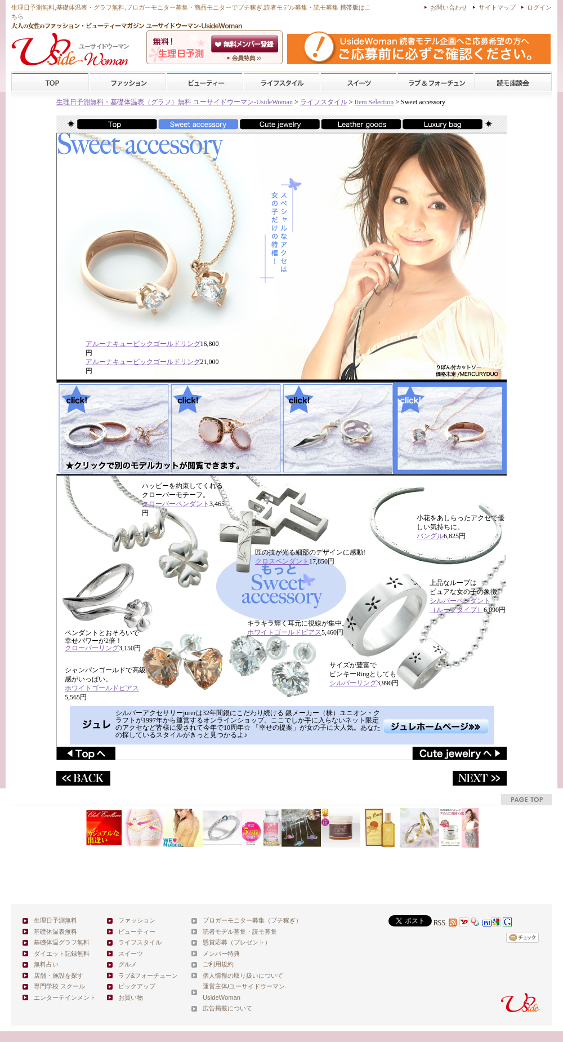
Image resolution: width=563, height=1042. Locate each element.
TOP (50, 82)
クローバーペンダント (175, 504)
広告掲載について (227, 1008)
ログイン (539, 7)
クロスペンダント (282, 561)
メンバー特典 (221, 953)
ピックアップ (136, 986)
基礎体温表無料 (55, 931)
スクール (513, 82)
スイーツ (358, 82)
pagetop (526, 799)
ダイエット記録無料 (62, 953)
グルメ (127, 964)
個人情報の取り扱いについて (243, 975)
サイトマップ (497, 7)
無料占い (46, 964)
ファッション (127, 82)
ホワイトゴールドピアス (284, 632)
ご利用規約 (218, 964)
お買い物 (130, 997)
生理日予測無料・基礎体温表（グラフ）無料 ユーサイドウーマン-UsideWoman (174, 102)
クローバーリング (92, 648)
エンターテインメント (65, 997)
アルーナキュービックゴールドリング (143, 344)
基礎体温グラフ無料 (62, 942)
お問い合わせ (448, 7)
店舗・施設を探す (58, 975)
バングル (430, 536)
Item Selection (374, 102)
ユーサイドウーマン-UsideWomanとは (245, 58)
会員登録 (245, 44)
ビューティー (204, 82)
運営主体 (215, 986)
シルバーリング (353, 683)
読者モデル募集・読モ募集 (240, 931)
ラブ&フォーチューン (435, 82)
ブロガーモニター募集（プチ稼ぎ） (252, 920)
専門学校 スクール (59, 986)
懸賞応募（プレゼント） (237, 942)
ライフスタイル (281, 82)
